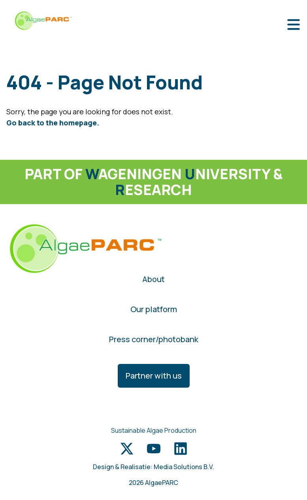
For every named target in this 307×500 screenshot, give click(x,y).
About (153, 279)
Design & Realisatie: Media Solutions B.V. (153, 466)
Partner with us (154, 375)
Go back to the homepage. (52, 122)
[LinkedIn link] (180, 448)
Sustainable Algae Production (153, 430)
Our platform (153, 309)
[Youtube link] (154, 448)
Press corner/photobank (153, 339)
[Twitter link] (127, 448)
